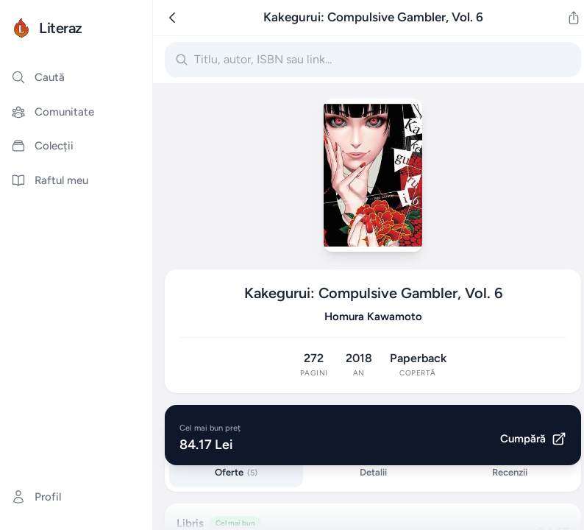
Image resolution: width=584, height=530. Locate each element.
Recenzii (509, 472)
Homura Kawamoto (373, 316)
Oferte (236, 472)
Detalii (373, 472)
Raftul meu (49, 180)
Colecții (42, 145)
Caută (38, 77)
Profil (36, 497)
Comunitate (52, 112)
